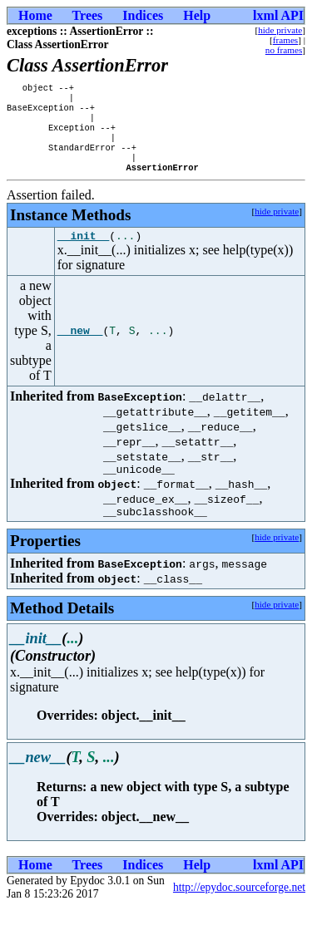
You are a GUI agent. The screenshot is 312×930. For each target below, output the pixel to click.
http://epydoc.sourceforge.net (239, 909)
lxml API (278, 15)
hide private (280, 30)
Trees (87, 15)
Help (196, 15)
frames (285, 40)
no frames (283, 50)
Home (35, 15)
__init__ (83, 252)
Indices (142, 15)
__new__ (80, 348)
